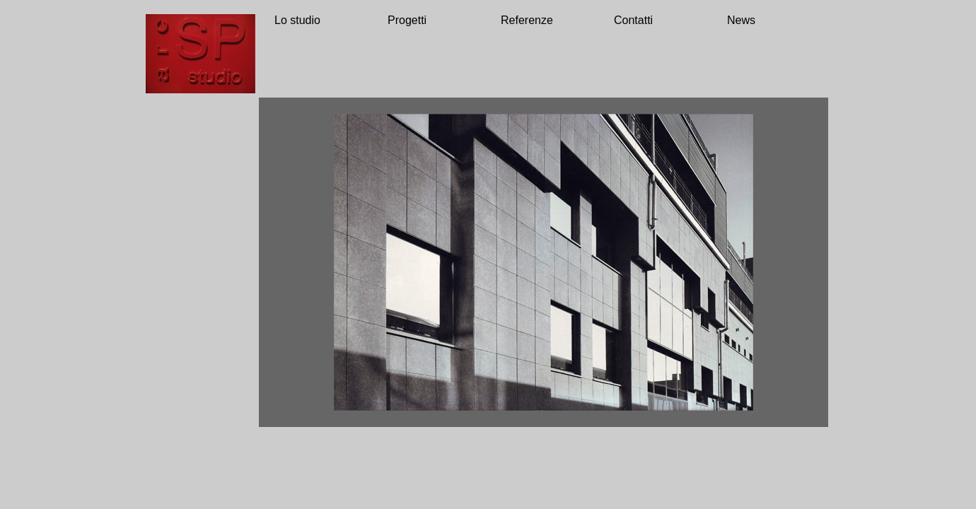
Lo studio (297, 20)
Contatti (633, 20)
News (741, 20)
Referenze (527, 20)
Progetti (407, 20)
